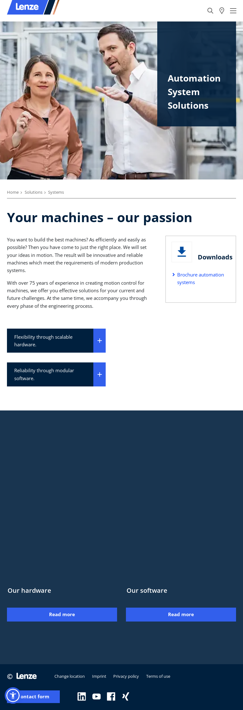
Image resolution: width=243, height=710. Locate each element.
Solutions (33, 192)
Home (13, 192)
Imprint (99, 676)
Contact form (33, 697)
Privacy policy (126, 676)
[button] (13, 695)
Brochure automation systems (200, 278)
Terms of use (158, 676)
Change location (69, 676)
